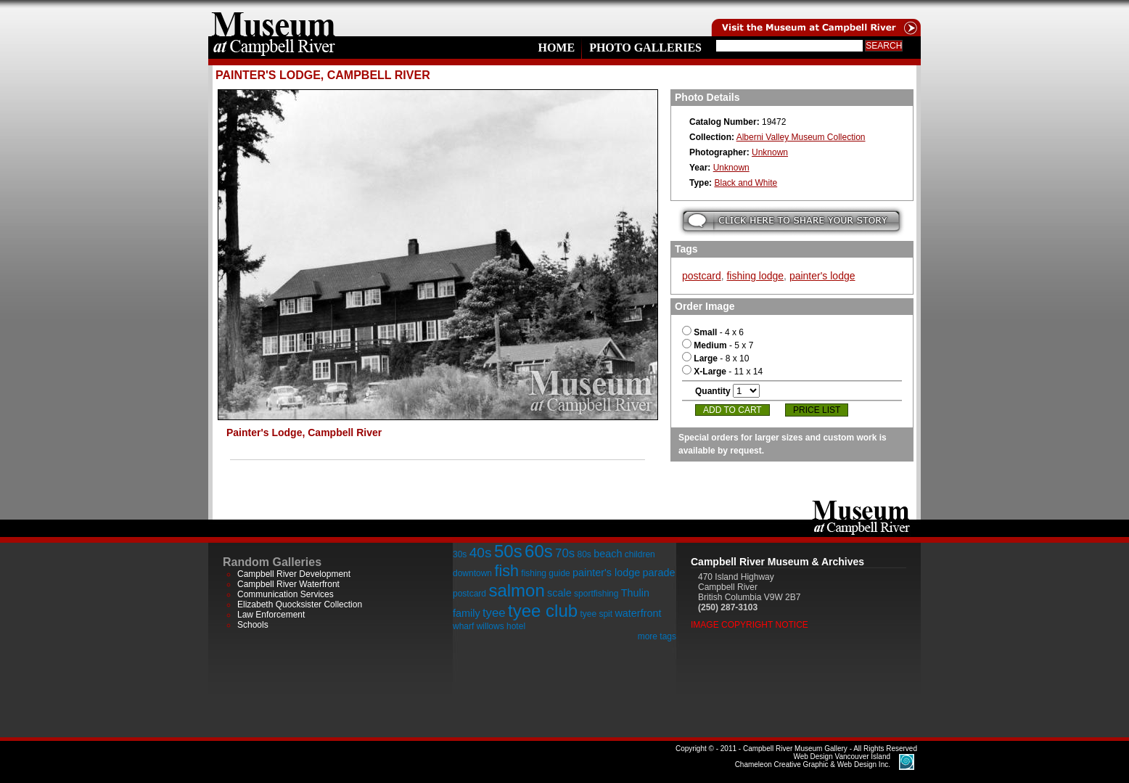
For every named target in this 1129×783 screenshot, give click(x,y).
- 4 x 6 (713, 332)
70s (565, 553)
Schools (252, 625)
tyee (494, 613)
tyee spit (596, 614)
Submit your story (791, 221)
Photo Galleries (645, 47)
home (273, 18)
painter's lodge (822, 276)
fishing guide (545, 573)
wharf (463, 626)
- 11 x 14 (722, 371)
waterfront (638, 613)
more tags (657, 636)
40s (480, 552)
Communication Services (285, 594)
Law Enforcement (271, 615)
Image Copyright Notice (749, 625)
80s (584, 554)
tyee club (543, 610)
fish (506, 571)
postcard (701, 276)
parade (659, 572)
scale (559, 593)
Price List (816, 410)
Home (556, 47)
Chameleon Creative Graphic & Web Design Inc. (812, 760)
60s (539, 551)
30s (460, 554)
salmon (516, 590)
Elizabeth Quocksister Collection (299, 604)
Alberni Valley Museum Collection (801, 137)
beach (608, 553)
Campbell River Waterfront (288, 584)
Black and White (745, 183)
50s (508, 551)
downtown (472, 573)
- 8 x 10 (715, 358)
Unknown (770, 152)
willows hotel (501, 626)
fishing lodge (755, 276)
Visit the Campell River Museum (815, 18)
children (640, 554)
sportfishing (596, 594)
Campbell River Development (293, 574)
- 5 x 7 (717, 345)
